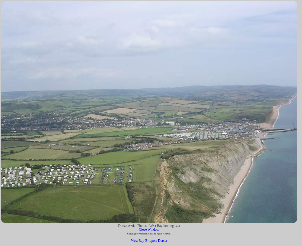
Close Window (149, 229)
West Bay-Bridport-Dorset (149, 240)
